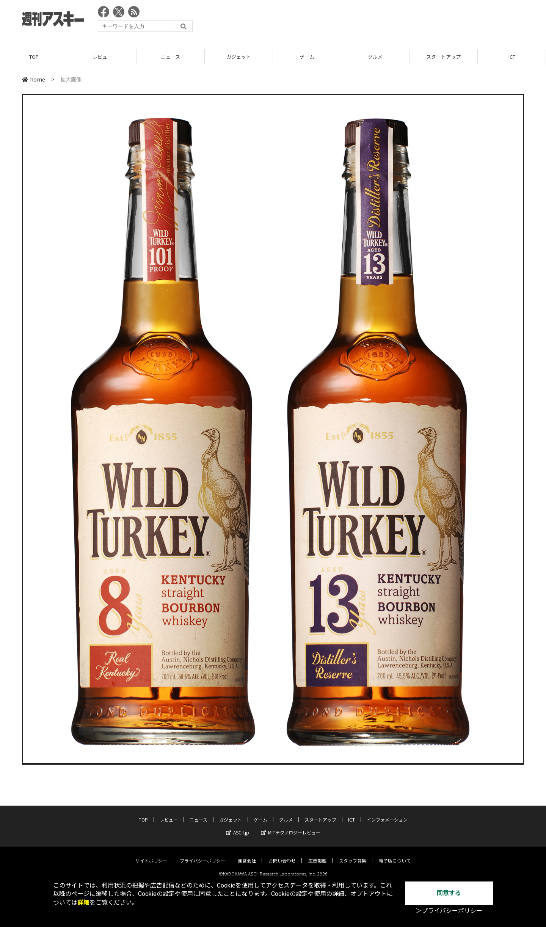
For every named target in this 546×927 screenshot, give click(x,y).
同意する (449, 893)
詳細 (83, 902)
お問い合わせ (282, 854)
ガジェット (238, 56)
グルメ (375, 56)
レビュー (102, 56)
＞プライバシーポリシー (449, 910)
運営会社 (247, 854)
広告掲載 (317, 854)
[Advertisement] (386, 21)
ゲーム (307, 56)
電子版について (395, 854)
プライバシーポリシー (202, 854)
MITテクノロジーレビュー (290, 826)
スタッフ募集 (352, 854)
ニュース (170, 56)
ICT (511, 56)
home (33, 79)
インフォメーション (387, 813)
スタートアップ (443, 56)
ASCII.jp (237, 826)
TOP (34, 56)
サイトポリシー (151, 854)
